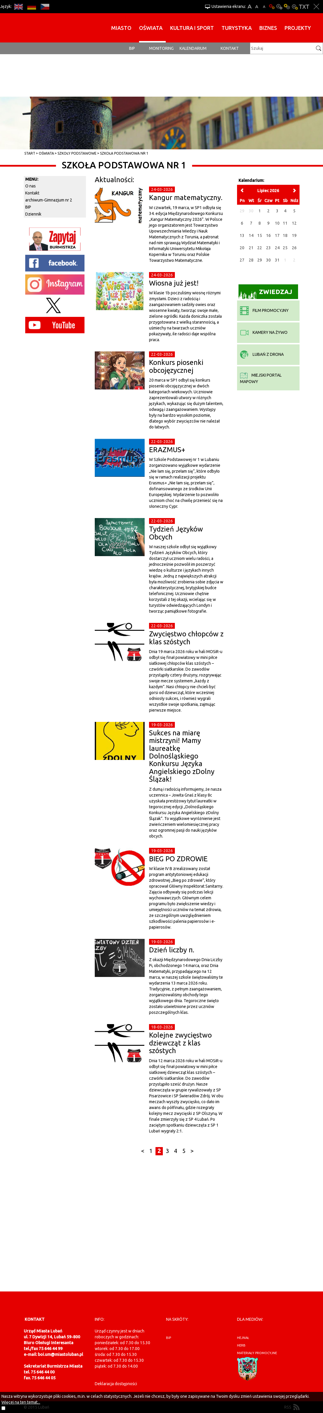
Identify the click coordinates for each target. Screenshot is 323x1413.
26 (294, 247)
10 (277, 223)
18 (285, 235)
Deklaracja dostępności (116, 1383)
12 (294, 223)
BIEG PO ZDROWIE (178, 859)
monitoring (161, 48)
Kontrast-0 (279, 6)
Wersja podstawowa (271, 6)
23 (268, 247)
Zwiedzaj (265, 293)
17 (277, 235)
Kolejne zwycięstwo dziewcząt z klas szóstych (180, 1043)
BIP (132, 48)
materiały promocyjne (257, 1353)
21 (251, 247)
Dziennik (33, 214)
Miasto (121, 28)
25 (285, 247)
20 (242, 247)
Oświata (151, 28)
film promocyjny (264, 310)
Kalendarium (193, 48)
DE (31, 6)
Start (29, 153)
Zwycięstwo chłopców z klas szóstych (186, 637)
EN (18, 6)
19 (294, 235)
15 (259, 235)
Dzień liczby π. (171, 950)
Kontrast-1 (287, 6)
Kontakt (230, 48)
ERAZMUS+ (167, 450)
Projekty (298, 28)
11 (285, 223)
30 (268, 260)
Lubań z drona (262, 354)
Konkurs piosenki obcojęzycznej (176, 366)
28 (251, 260)
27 (242, 260)
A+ (249, 6)
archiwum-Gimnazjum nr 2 (48, 200)
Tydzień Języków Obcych (176, 533)
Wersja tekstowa (304, 6)
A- (264, 6)
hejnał (243, 1337)
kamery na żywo (264, 332)
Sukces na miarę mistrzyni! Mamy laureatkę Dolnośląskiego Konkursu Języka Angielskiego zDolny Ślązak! (181, 756)
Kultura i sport (192, 28)
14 (251, 235)
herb (241, 1345)
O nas (30, 186)
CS (44, 6)
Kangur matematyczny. (185, 197)
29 (259, 260)
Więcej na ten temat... (20, 1402)
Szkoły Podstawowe (77, 153)
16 (268, 235)
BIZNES (268, 28)
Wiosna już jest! (174, 283)
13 (242, 235)
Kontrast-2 (294, 6)
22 (259, 247)
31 (277, 260)
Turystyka (236, 28)
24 (277, 247)
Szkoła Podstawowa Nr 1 (124, 153)
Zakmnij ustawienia (316, 6)
